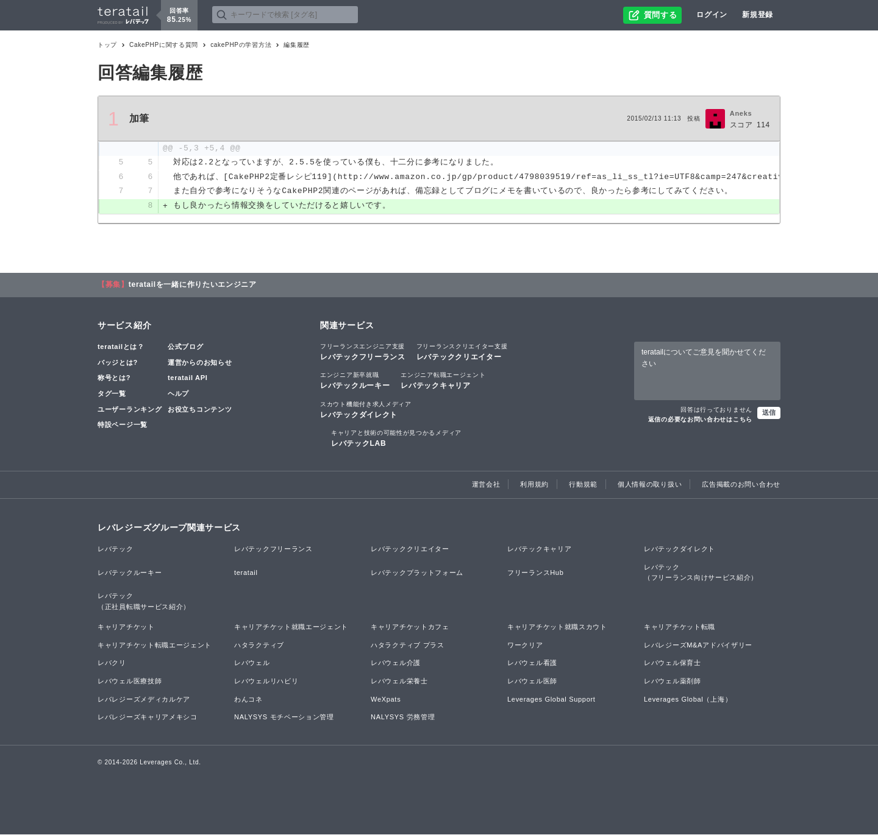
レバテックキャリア (443, 380)
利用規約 (534, 484)
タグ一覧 (112, 394)
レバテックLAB (396, 438)
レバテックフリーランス (362, 352)
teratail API (187, 378)
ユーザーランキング (130, 410)
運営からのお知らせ (200, 363)
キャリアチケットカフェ (410, 627)
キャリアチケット (126, 627)
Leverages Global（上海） (688, 699)
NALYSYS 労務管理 (403, 717)
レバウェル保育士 (672, 663)
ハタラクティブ (259, 645)
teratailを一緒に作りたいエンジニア (193, 285)
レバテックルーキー (355, 380)
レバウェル (252, 663)
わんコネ (248, 699)
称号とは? (114, 378)
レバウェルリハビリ (266, 681)
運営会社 (486, 484)
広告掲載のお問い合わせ (741, 484)
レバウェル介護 (396, 663)
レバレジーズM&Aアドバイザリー (698, 645)
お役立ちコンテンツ (200, 410)
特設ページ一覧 (123, 425)
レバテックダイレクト (366, 410)
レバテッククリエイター (462, 352)
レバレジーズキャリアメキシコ (148, 717)
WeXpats (386, 699)
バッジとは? (118, 363)
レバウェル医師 (532, 681)
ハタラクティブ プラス (407, 645)
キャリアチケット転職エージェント (155, 645)
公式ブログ (186, 347)
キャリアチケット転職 (679, 627)
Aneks (741, 113)
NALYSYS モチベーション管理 (284, 717)
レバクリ (112, 663)
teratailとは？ (121, 347)
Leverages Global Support (551, 699)
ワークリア (525, 645)
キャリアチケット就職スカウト (557, 627)
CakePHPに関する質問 (163, 44)
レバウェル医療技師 (130, 681)
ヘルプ (178, 394)
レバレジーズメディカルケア (144, 699)
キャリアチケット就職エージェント (291, 627)
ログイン (711, 14)
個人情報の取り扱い (650, 484)
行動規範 (583, 484)
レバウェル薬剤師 (672, 681)
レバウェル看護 (532, 663)
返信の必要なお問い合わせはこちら (700, 420)
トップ (107, 44)
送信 (769, 413)
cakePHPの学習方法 (240, 44)
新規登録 (757, 14)
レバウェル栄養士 (399, 681)
